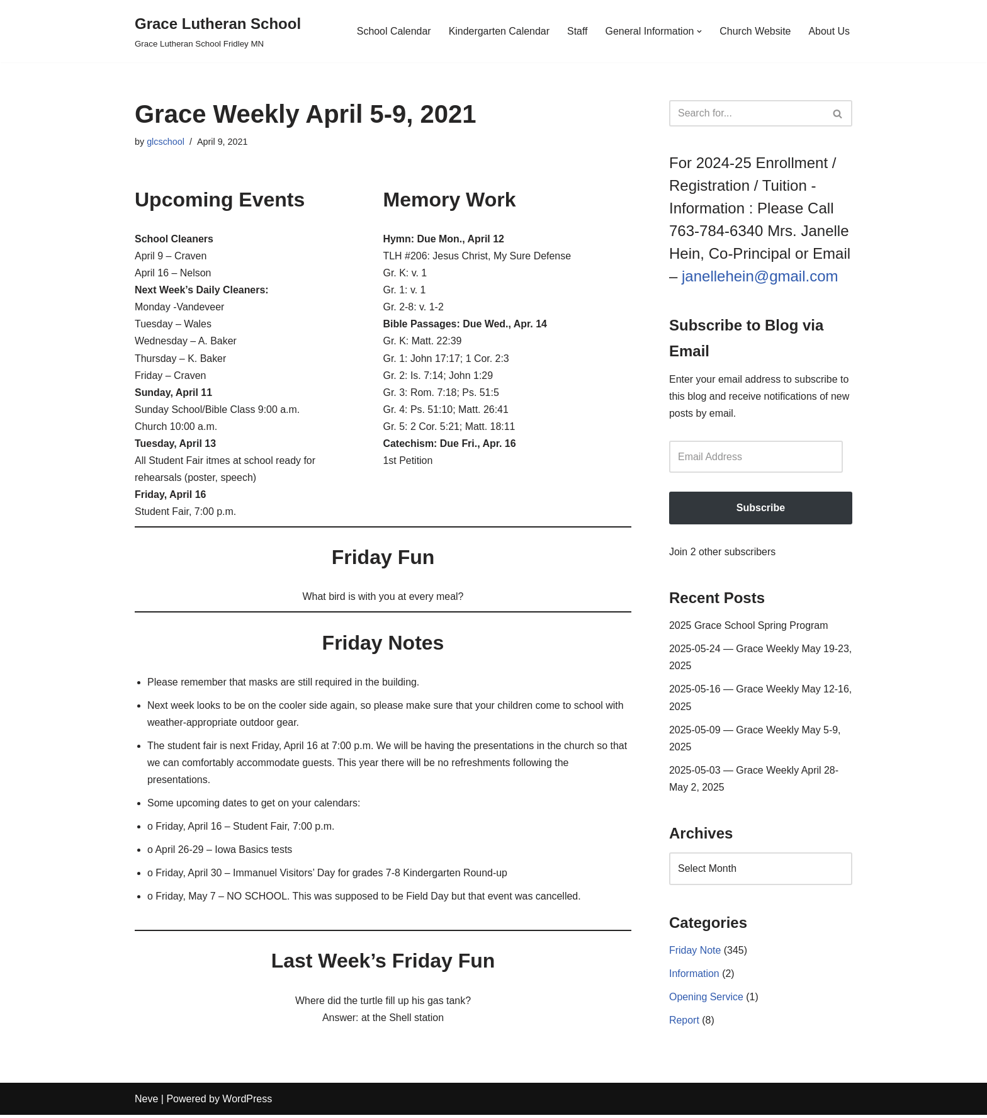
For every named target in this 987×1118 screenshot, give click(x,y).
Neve (146, 1102)
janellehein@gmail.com (760, 276)
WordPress (247, 1102)
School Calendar (392, 31)
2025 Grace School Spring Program (748, 626)
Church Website (755, 31)
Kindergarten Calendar (498, 31)
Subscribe (760, 508)
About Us (829, 31)
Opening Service (706, 998)
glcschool (165, 142)
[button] (699, 31)
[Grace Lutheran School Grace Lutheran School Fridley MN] (218, 31)
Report (684, 1022)
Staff (577, 31)
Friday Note (695, 952)
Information (694, 975)
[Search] (746, 113)
